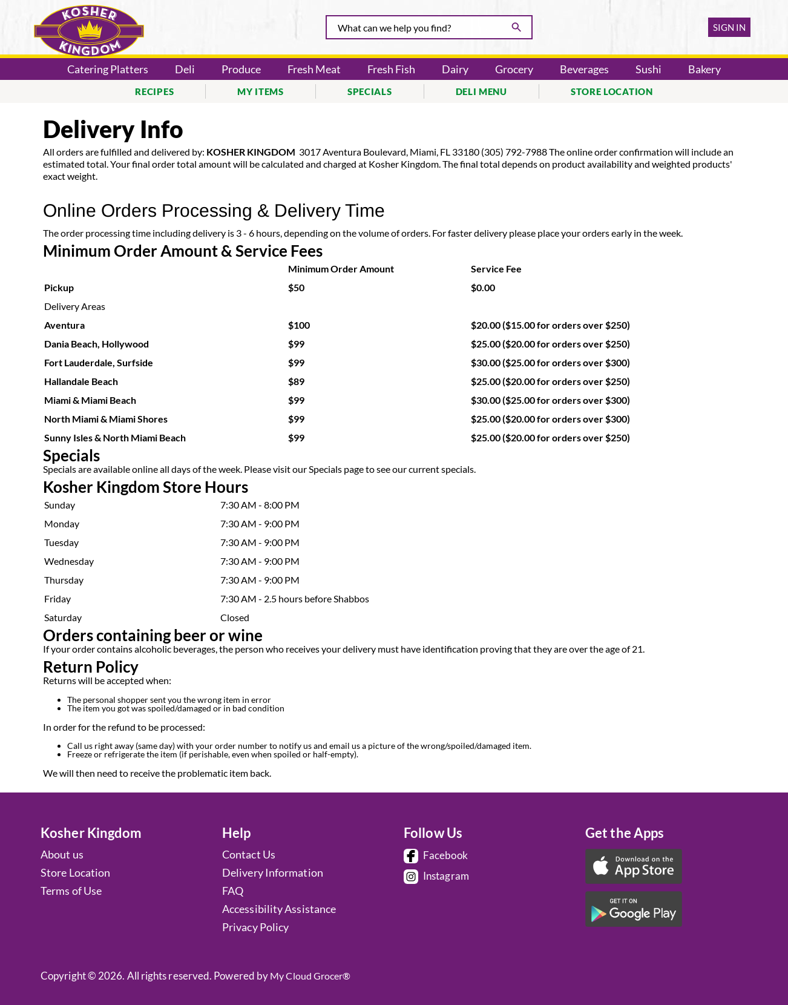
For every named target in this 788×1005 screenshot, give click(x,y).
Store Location (75, 872)
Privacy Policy (255, 926)
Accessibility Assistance (279, 908)
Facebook (436, 856)
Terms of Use (71, 890)
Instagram (436, 876)
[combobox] (429, 27)
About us (62, 854)
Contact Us (248, 854)
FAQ (232, 890)
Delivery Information (272, 872)
